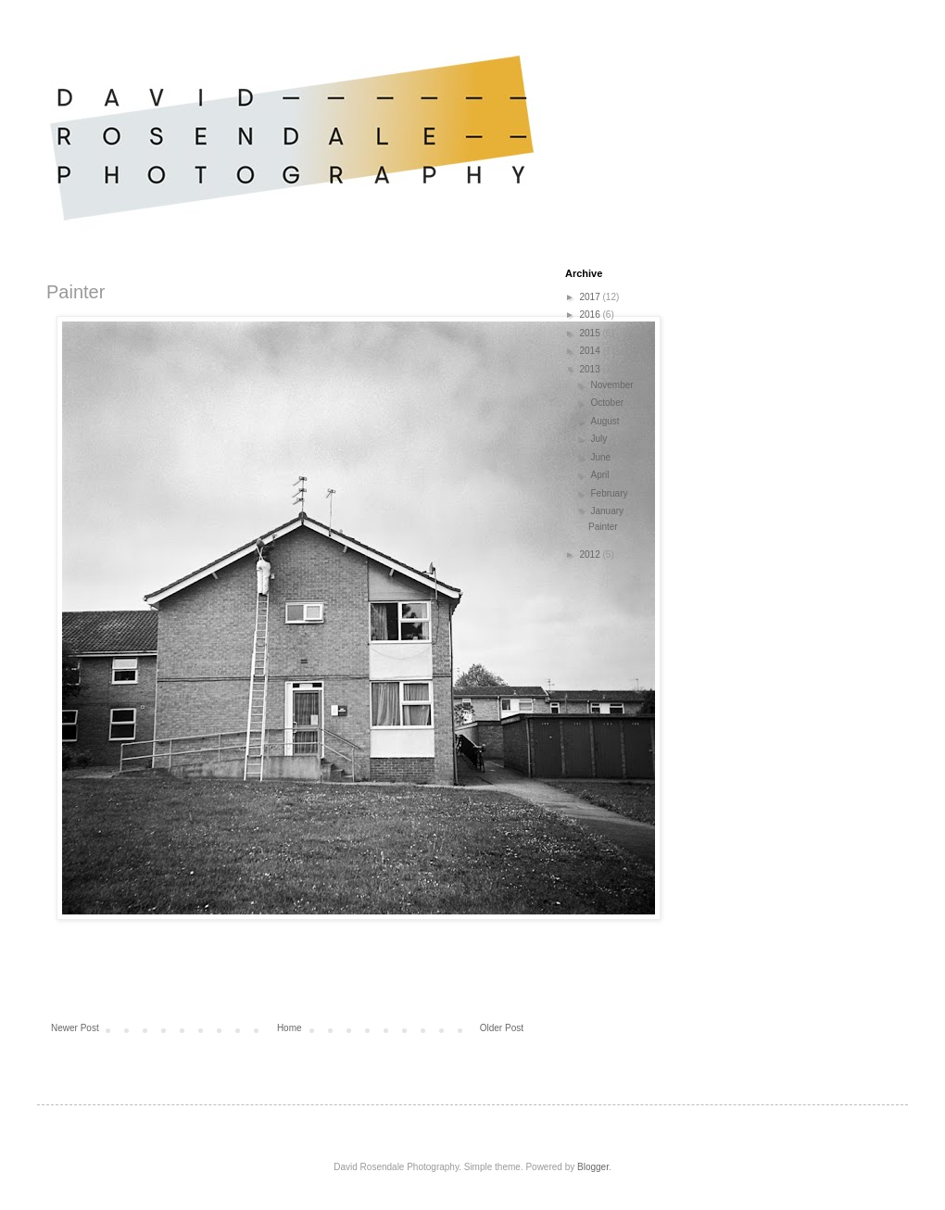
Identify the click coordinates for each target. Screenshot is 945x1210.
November (613, 385)
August (606, 421)
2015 (590, 333)
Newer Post (75, 1028)
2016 (590, 314)
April (600, 475)
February (610, 493)
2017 (590, 297)
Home (289, 1028)
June (601, 457)
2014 (590, 351)
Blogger (593, 1167)
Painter (603, 527)
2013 (590, 369)
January (607, 511)
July (600, 439)
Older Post (501, 1028)
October (607, 402)
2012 (590, 554)
